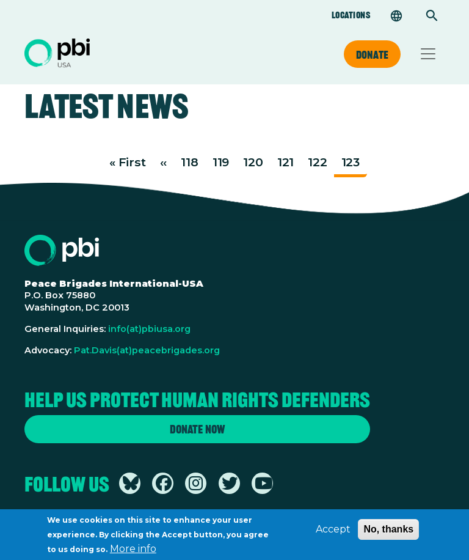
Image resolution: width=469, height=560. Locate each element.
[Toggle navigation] (428, 53)
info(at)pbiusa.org (149, 328)
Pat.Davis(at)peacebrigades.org (147, 350)
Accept (333, 533)
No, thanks (388, 533)
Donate (372, 54)
